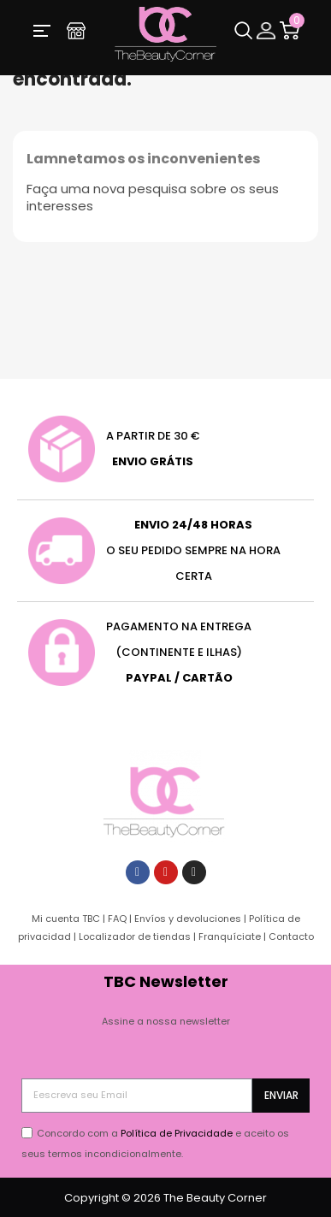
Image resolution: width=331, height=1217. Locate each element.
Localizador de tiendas (135, 936)
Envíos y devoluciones (187, 918)
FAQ (117, 918)
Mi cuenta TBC (66, 918)
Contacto (291, 936)
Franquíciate (229, 936)
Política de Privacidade (177, 1133)
